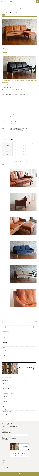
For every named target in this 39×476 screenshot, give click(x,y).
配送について (4, 460)
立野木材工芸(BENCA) (6, 411)
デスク (3, 347)
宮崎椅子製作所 (5, 380)
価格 (15, 48)
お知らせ (3, 462)
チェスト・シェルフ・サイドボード (9, 345)
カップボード (5, 350)
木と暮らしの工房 (5, 409)
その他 (3, 355)
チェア (3, 337)
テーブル (4, 334)
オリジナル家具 (5, 414)
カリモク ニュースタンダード (8, 393)
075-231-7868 (6, 437)
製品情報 (4, 48)
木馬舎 (3, 406)
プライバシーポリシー (6, 467)
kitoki (3, 398)
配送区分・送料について (18, 161)
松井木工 (4, 385)
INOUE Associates (5, 388)
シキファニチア (5, 396)
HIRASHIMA (4, 401)
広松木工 (4, 383)
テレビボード (5, 342)
